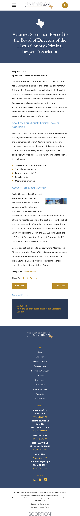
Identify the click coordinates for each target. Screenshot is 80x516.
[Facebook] (40, 479)
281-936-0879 (40, 439)
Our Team (40, 357)
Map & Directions (40, 430)
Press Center (40, 384)
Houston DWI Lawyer (40, 371)
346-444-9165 (40, 458)
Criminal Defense (29, 271)
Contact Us (40, 398)
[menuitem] (34, 507)
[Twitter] (45, 479)
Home (40, 352)
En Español (40, 375)
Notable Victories (40, 389)
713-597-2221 (40, 417)
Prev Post (19, 286)
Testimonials (40, 380)
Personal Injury (40, 366)
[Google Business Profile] (34, 479)
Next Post (60, 286)
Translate (40, 394)
